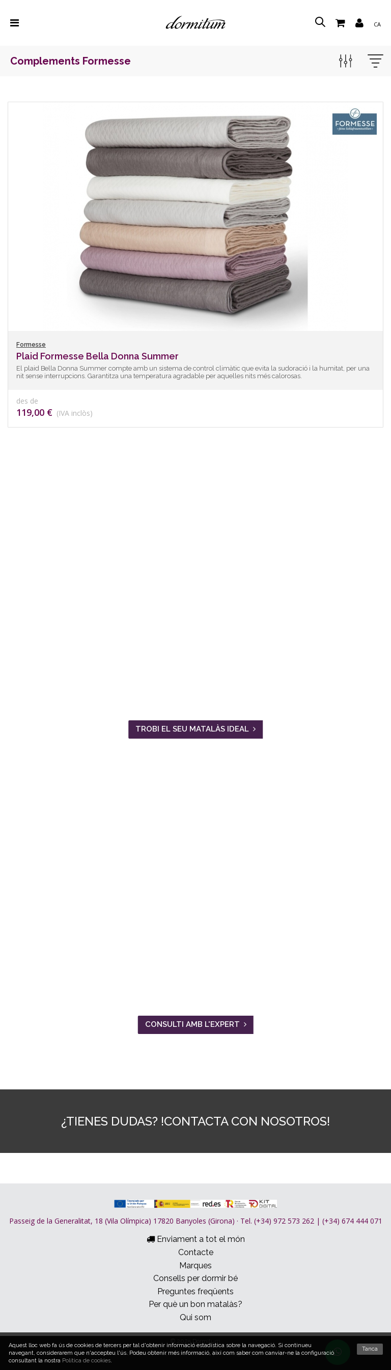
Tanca (370, 1349)
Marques (195, 1265)
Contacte (195, 1252)
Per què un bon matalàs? (195, 1304)
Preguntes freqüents (195, 1291)
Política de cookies (86, 1360)
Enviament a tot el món (196, 1239)
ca (377, 24)
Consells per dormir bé (195, 1278)
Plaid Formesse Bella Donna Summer (97, 356)
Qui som (195, 1317)
